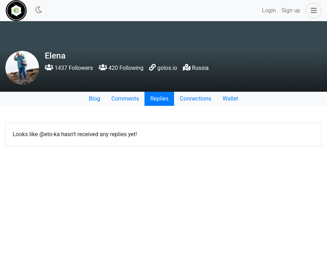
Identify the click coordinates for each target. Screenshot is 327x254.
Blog (94, 98)
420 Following (121, 68)
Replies (159, 98)
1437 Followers (69, 68)
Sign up (291, 10)
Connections (195, 98)
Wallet (230, 98)
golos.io (167, 68)
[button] (312, 10)
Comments (125, 98)
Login (269, 10)
